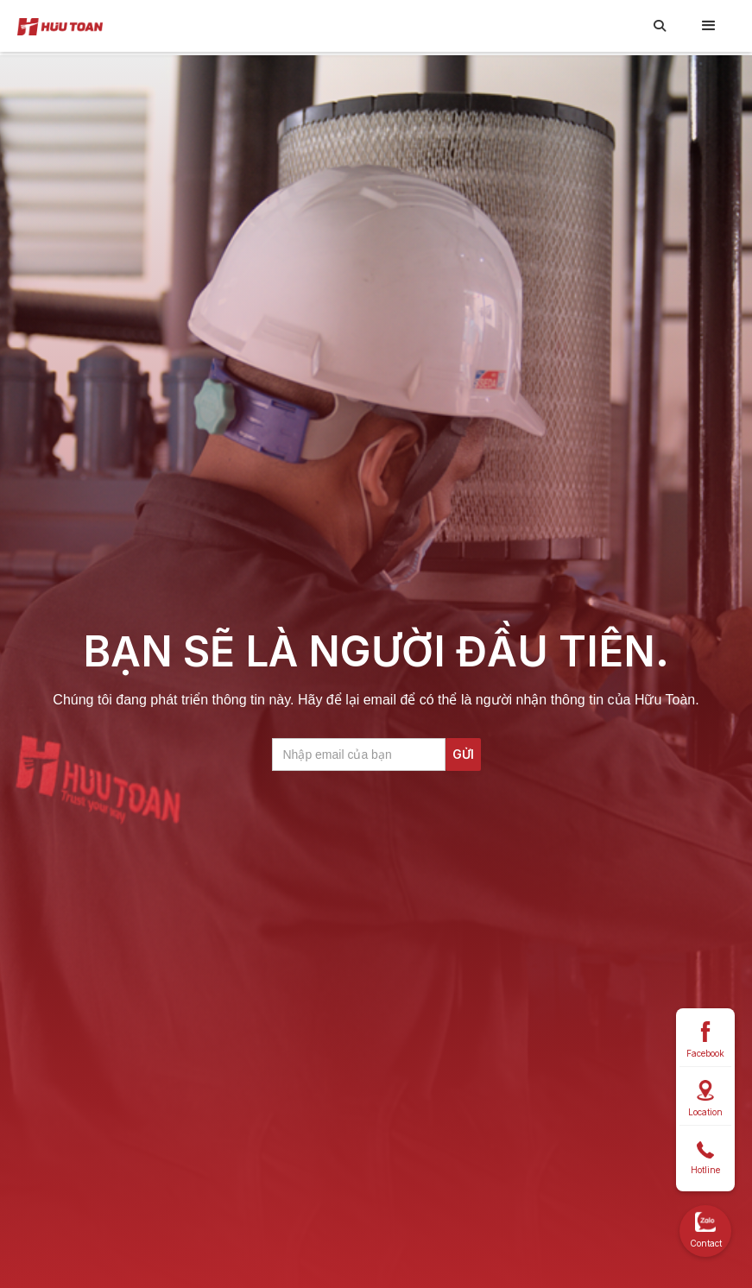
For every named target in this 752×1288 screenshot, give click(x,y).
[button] (709, 26)
